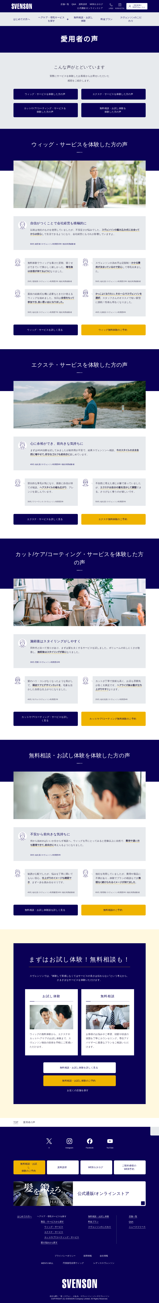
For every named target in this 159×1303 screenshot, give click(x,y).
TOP (15, 1122)
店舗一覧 (65, 4)
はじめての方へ (24, 1216)
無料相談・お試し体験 (98, 1216)
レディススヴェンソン (104, 1263)
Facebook (89, 1143)
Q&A (74, 4)
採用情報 (87, 1256)
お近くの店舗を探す (77, 1090)
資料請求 (83, 4)
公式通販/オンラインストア (90, 8)
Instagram (69, 1143)
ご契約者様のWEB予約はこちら (136, 6)
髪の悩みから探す (49, 1242)
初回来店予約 (119, 6)
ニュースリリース (137, 1227)
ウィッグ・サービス (53, 1227)
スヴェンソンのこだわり (99, 1227)
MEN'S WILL (47, 1263)
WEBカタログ (96, 4)
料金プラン (93, 1221)
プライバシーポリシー (65, 1256)
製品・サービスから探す (52, 1221)
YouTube (110, 1143)
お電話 (111, 6)
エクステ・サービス (53, 1232)
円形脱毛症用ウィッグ (73, 1263)
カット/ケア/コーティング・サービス (61, 1237)
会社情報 (104, 1256)
